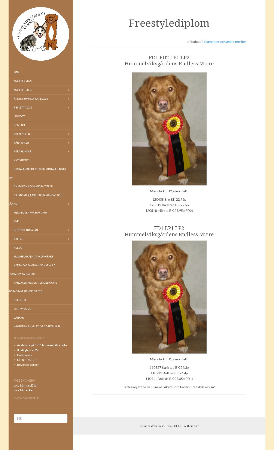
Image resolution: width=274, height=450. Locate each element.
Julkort (19, 116)
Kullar (18, 247)
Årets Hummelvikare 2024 (31, 98)
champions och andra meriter (225, 41)
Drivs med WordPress (151, 425)
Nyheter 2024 (22, 90)
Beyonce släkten (28, 364)
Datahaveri (24, 355)
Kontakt (19, 125)
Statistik (20, 300)
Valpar (18, 239)
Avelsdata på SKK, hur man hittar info (42, 345)
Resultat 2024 (23, 107)
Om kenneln (22, 133)
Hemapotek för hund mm (30, 212)
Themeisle (193, 425)
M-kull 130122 (26, 359)
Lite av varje (22, 308)
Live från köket (24, 390)
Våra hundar (22, 151)
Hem (16, 72)
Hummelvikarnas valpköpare (33, 256)
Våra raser (21, 142)
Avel (17, 221)
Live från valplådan (26, 385)
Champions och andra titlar (33, 186)
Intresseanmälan (26, 230)
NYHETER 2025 (22, 81)
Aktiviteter (21, 160)
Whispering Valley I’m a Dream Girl (37, 326)
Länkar (19, 317)
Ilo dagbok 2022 (28, 350)
